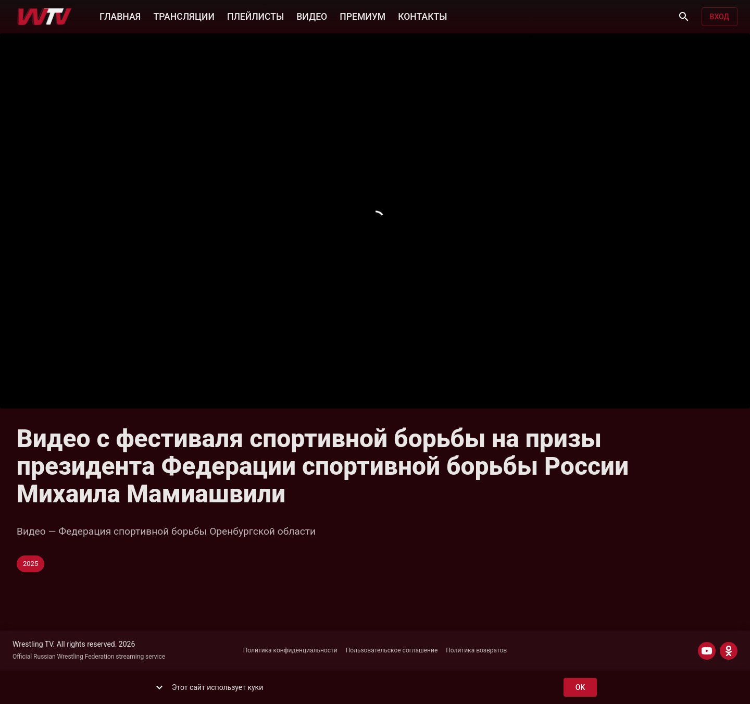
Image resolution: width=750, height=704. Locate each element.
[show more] (159, 687)
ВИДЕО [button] (311, 15)
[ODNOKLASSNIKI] (729, 651)
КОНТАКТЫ (422, 15)
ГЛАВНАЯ (120, 15)
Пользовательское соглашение (392, 650)
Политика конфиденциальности (290, 650)
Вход (719, 17)
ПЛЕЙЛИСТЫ (255, 15)
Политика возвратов (476, 650)
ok (580, 687)
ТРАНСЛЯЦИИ (183, 15)
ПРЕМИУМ (362, 15)
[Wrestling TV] (44, 16)
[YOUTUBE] (707, 651)
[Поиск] (683, 16)
